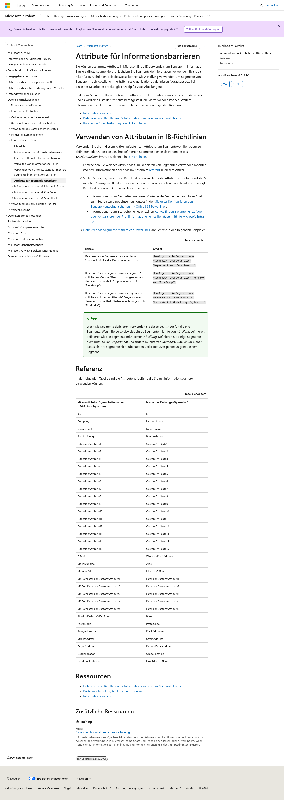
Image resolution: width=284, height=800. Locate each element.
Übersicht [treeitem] (20, 146)
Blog (66, 788)
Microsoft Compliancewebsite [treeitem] (26, 227)
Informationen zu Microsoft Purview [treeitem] (29, 59)
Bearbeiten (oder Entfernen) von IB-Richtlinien (114, 123)
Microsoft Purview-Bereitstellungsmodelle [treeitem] (33, 250)
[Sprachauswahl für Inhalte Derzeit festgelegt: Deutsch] (14, 778)
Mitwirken (83, 788)
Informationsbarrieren (98, 113)
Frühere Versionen (48, 788)
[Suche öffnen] (261, 5)
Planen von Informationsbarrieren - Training (103, 732)
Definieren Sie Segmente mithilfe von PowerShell (116, 230)
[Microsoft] (7, 5)
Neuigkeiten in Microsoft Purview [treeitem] (28, 64)
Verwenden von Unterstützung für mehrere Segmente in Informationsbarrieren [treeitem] (40, 172)
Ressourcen (227, 63)
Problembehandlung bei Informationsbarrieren (115, 691)
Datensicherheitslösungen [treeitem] (26, 105)
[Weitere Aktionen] (204, 46)
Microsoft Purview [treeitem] (19, 53)
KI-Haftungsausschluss (18, 788)
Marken (174, 788)
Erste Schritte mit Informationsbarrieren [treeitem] (38, 158)
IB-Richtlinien (137, 156)
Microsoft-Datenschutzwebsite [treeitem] (26, 239)
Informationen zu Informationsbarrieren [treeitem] (38, 152)
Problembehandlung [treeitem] (20, 221)
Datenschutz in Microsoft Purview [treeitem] (28, 256)
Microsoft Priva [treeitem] (17, 233)
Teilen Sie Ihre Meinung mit (203, 29)
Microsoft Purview (97, 46)
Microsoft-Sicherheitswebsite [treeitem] (25, 245)
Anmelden (273, 5)
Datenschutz (100, 788)
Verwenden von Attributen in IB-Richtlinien (246, 53)
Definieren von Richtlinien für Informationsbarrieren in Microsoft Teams (132, 118)
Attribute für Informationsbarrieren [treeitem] (35, 180)
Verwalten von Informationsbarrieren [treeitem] (36, 164)
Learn (79, 46)
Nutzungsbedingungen (130, 788)
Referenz (154, 170)
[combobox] (35, 45)
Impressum (155, 788)
